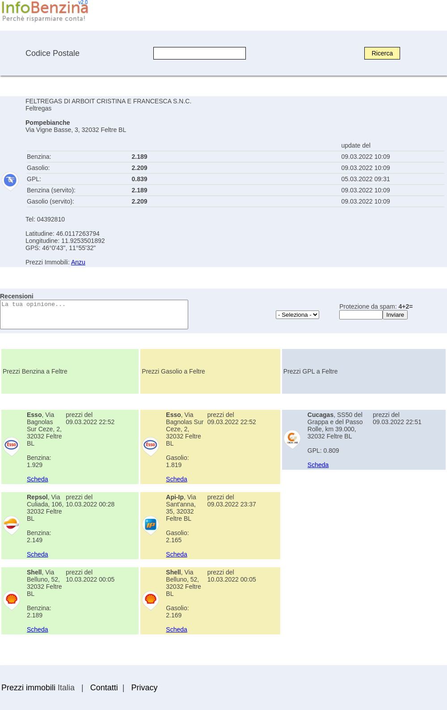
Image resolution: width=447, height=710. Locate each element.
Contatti (104, 687)
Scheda (37, 479)
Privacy (144, 687)
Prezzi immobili (28, 687)
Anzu (78, 262)
